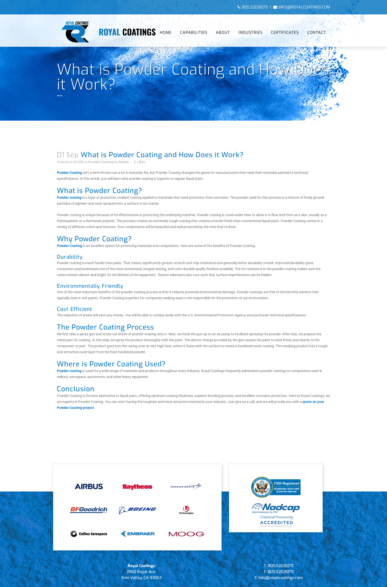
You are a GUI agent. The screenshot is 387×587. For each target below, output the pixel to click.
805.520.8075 (252, 7)
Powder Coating (100, 162)
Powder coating (69, 197)
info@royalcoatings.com (301, 7)
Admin (123, 162)
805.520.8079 (281, 571)
